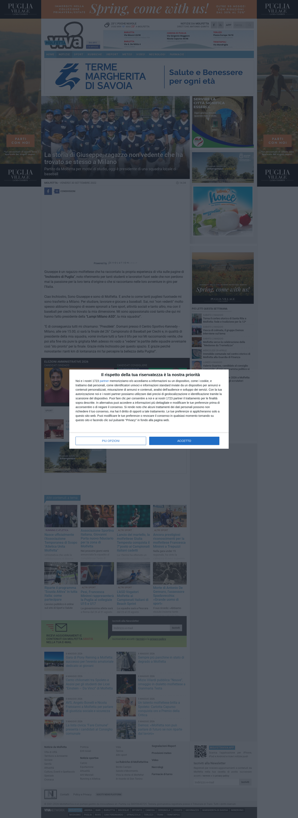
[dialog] (149, 409)
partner (104, 380)
